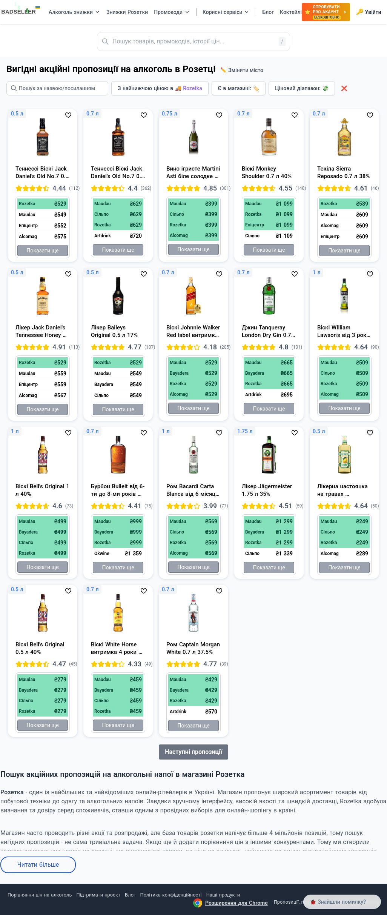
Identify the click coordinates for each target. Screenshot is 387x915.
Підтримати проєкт (98, 895)
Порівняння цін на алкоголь (40, 895)
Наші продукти (223, 895)
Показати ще (42, 251)
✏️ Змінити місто (241, 70)
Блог (130, 895)
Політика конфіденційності (171, 895)
